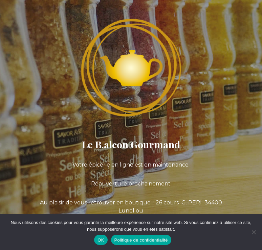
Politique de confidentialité (141, 240)
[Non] (253, 232)
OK (100, 240)
